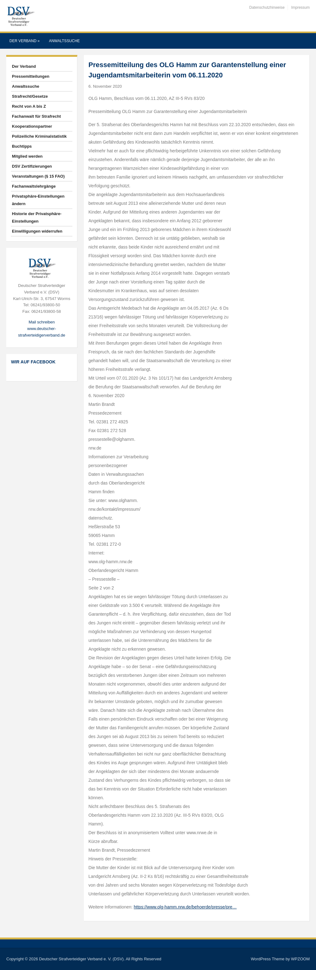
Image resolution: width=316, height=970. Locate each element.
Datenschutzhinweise (266, 7)
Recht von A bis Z (29, 106)
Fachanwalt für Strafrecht (36, 116)
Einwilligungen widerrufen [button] (37, 231)
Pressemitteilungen (30, 76)
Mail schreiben (42, 322)
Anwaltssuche (64, 41)
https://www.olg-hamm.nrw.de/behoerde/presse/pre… (185, 906)
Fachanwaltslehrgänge (34, 186)
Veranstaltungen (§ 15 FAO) (38, 176)
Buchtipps (22, 146)
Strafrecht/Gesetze (30, 96)
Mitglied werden (27, 156)
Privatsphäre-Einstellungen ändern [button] (38, 200)
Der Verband (24, 41)
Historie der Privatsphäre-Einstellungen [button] (36, 217)
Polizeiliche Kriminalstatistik (39, 136)
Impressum (300, 7)
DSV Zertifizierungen (32, 166)
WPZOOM (300, 959)
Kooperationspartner (32, 126)
